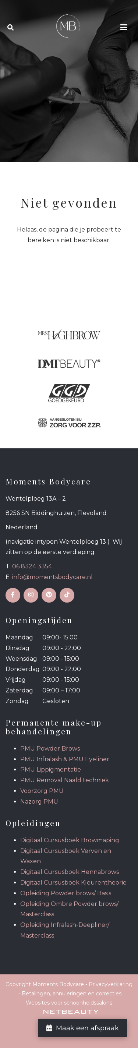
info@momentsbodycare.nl (52, 577)
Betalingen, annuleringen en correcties (71, 993)
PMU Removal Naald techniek (64, 780)
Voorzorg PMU (42, 790)
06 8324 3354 (32, 566)
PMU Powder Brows (50, 748)
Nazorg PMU (39, 801)
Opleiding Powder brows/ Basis (65, 893)
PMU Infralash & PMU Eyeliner (64, 759)
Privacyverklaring (110, 984)
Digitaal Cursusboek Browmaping (69, 840)
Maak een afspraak (82, 1028)
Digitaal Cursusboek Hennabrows (69, 871)
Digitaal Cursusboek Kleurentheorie (73, 882)
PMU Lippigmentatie (50, 769)
